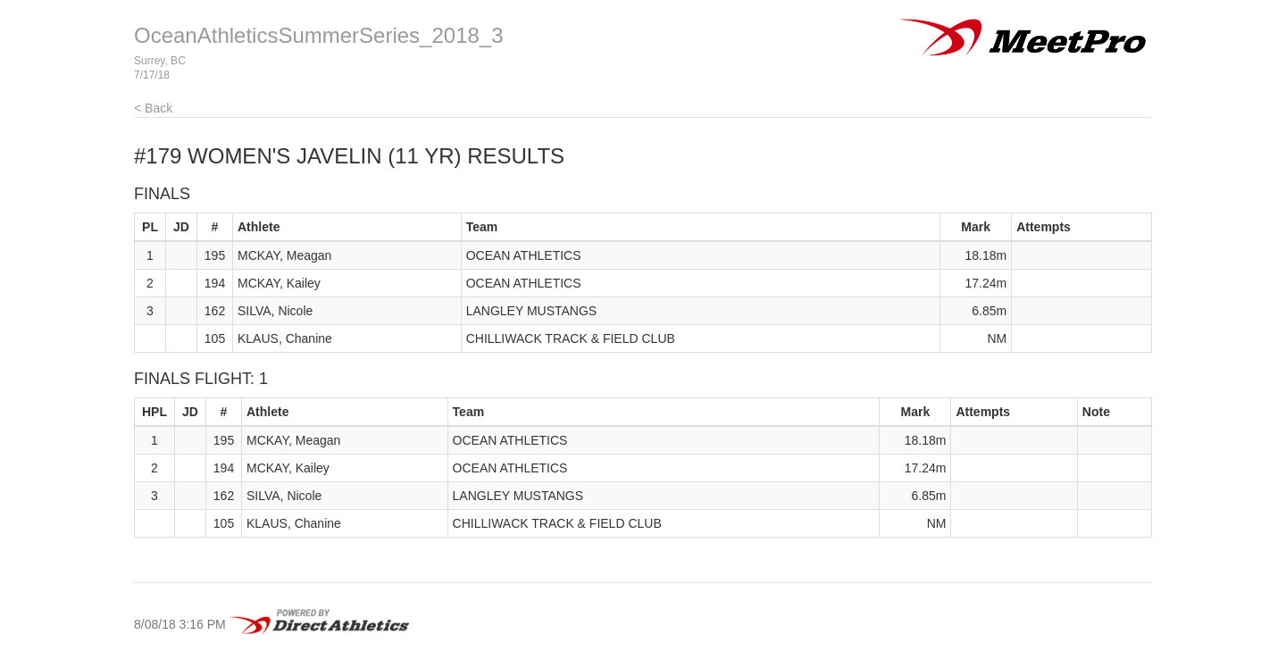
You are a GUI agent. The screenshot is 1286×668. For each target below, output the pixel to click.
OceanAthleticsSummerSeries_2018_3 (319, 35)
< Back (153, 108)
